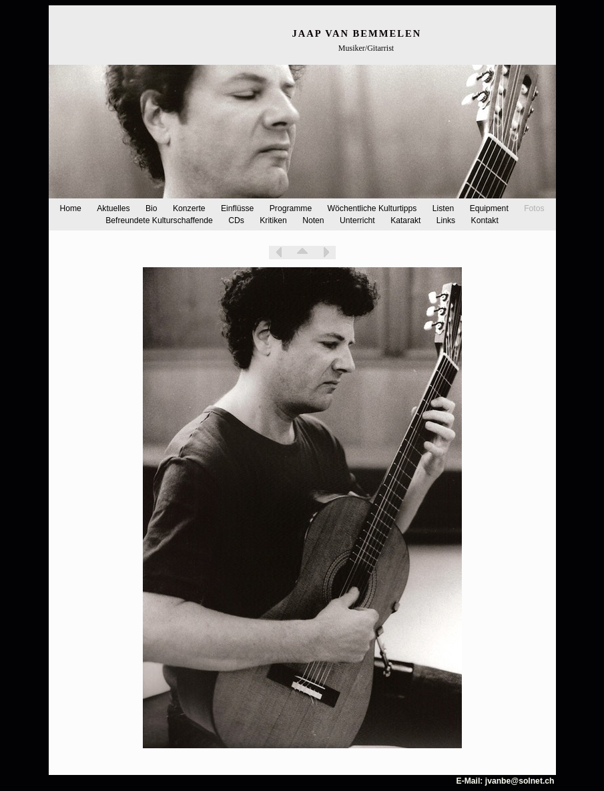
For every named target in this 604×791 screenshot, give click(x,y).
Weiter (326, 252)
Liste (302, 252)
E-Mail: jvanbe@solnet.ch (506, 781)
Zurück (279, 252)
